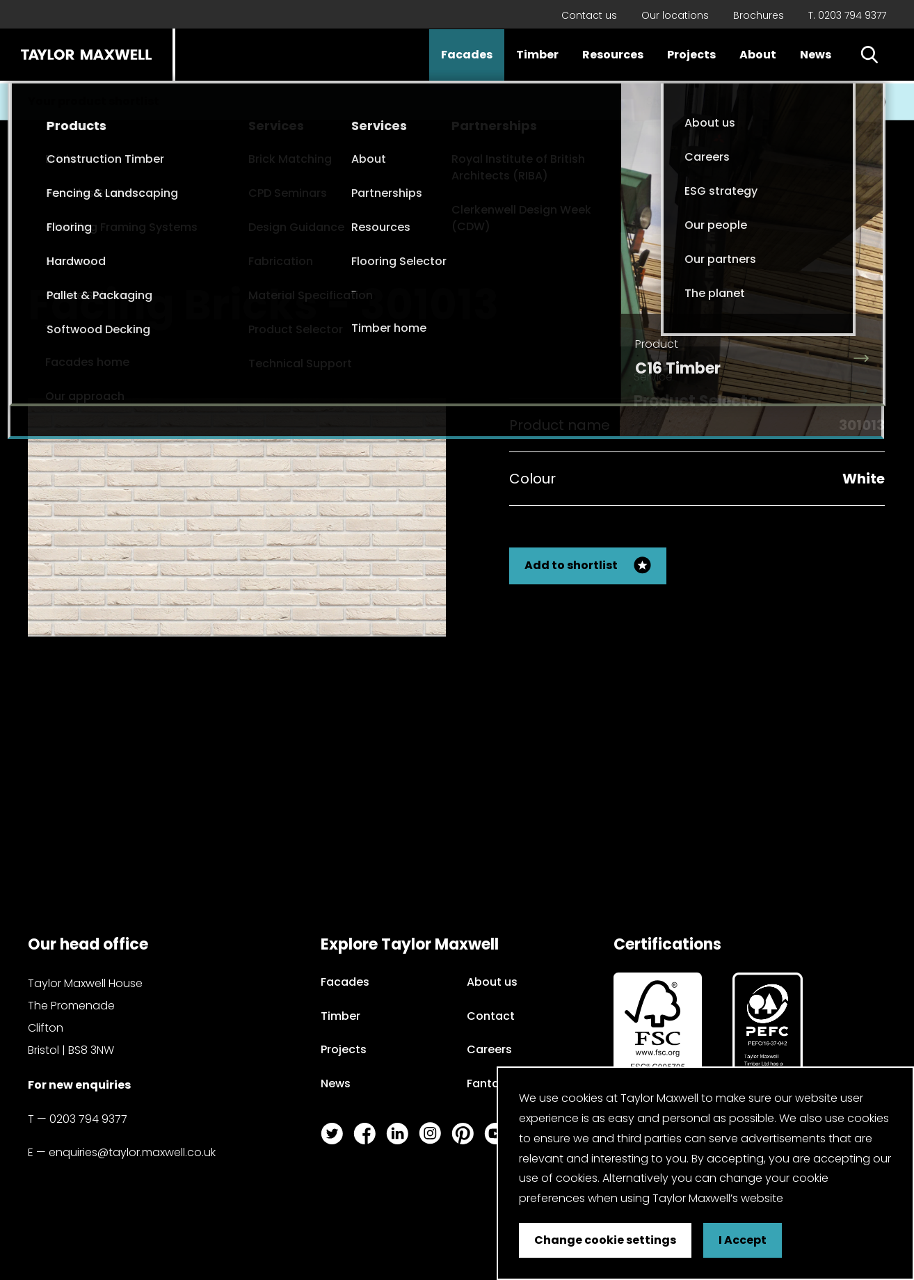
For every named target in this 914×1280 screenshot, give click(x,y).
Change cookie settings (605, 1240)
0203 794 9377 (88, 1119)
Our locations (675, 15)
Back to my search (814, 293)
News (815, 55)
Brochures (758, 15)
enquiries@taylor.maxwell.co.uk (132, 1152)
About (757, 55)
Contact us (589, 15)
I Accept (743, 1240)
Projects (691, 55)
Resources (612, 55)
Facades (466, 55)
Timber (537, 55)
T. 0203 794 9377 (847, 15)
